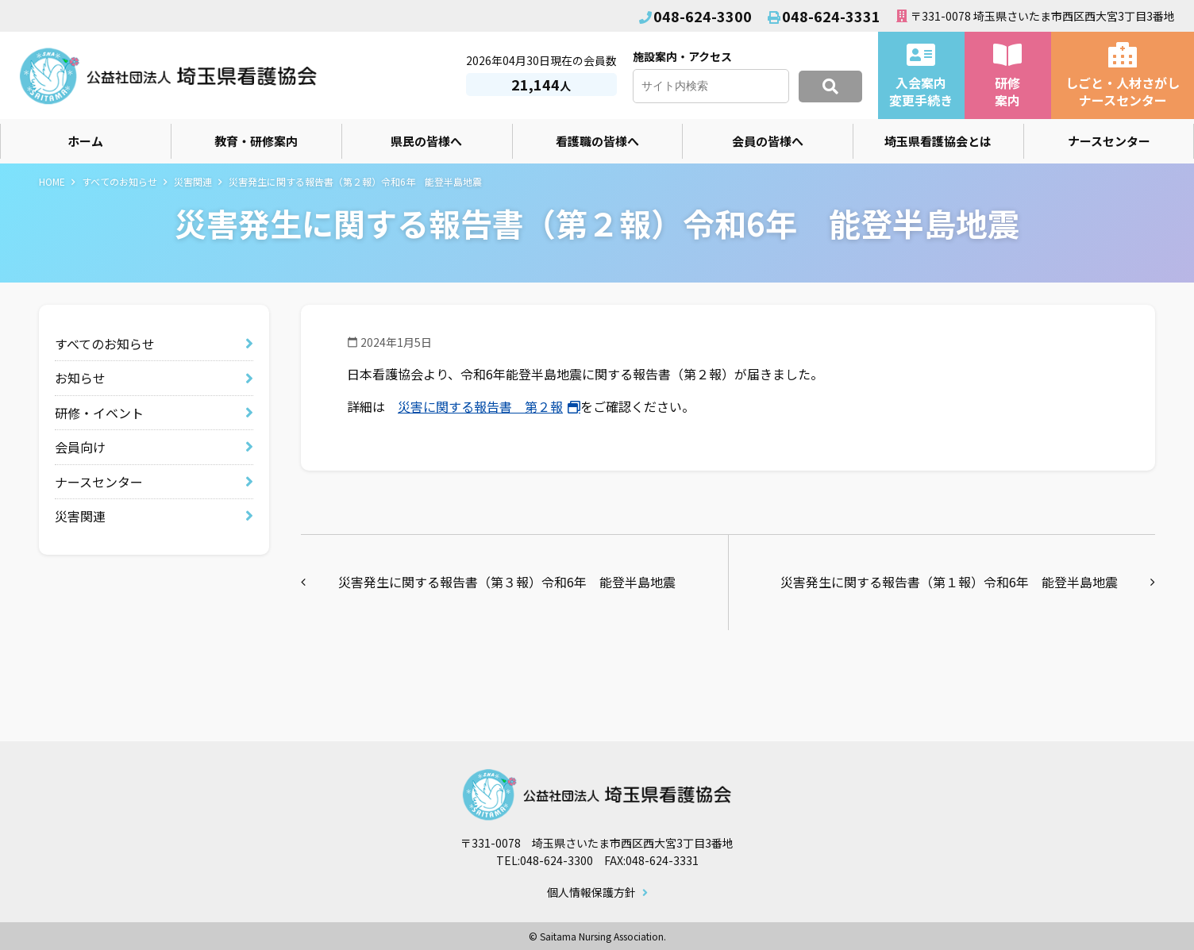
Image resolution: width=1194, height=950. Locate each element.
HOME (52, 181)
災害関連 (193, 181)
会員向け (80, 446)
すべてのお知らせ (119, 181)
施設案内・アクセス (682, 56)
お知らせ (80, 377)
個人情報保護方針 (591, 893)
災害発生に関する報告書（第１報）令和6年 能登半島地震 (949, 581)
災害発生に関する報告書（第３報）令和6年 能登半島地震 (507, 581)
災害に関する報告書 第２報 (480, 406)
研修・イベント (99, 412)
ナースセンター (99, 481)
